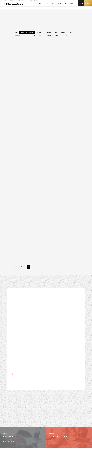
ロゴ (16, 32)
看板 (71, 32)
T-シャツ (25, 35)
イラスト (41, 35)
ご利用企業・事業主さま (39, 447)
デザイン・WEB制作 (73, 447)
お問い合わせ (88, 3)
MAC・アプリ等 (72, 449)
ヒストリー (48, 445)
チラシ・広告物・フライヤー (27, 32)
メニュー (33, 35)
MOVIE (66, 3)
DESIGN (60, 3)
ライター (49, 35)
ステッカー (17, 35)
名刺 (56, 32)
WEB (53, 3)
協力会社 (37, 449)
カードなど (63, 32)
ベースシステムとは (50, 443)
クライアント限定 (72, 445)
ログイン (81, 3)
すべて (66, 35)
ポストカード (48, 32)
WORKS (48, 447)
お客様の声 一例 (38, 451)
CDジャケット (58, 35)
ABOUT (47, 3)
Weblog (72, 3)
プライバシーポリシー (16, 445)
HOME (40, 3)
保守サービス (49, 450)
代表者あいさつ (38, 445)
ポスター (39, 32)
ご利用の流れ (49, 452)
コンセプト (60, 443)
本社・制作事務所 (38, 454)
